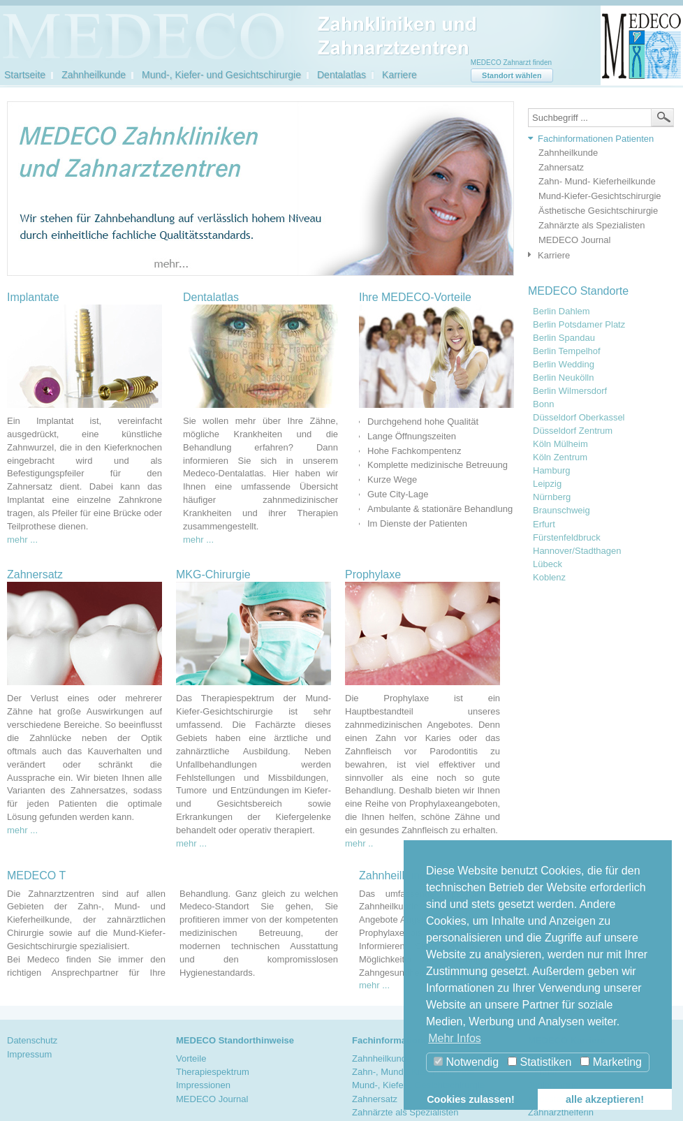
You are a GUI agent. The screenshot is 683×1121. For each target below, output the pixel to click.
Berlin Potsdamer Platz (579, 325)
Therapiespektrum (212, 1072)
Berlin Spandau (564, 338)
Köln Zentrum (560, 457)
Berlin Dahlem (561, 311)
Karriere (399, 74)
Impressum (29, 1054)
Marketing (611, 1062)
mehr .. (359, 843)
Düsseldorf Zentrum (572, 431)
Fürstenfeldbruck (567, 538)
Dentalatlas (341, 74)
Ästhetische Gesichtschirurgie (598, 210)
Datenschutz (32, 1040)
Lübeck (547, 564)
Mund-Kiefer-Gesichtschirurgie (599, 196)
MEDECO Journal (574, 240)
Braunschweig (561, 510)
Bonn (543, 404)
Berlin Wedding (563, 364)
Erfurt (544, 524)
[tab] (597, 139)
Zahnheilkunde (93, 74)
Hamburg (551, 471)
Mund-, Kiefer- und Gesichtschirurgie (221, 74)
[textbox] (601, 117)
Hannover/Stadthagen (577, 551)
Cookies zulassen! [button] (471, 1099)
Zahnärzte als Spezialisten (591, 225)
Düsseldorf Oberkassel (579, 418)
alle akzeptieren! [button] (605, 1099)
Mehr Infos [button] (454, 1038)
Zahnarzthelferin (561, 1112)
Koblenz (549, 578)
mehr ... (22, 539)
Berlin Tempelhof (567, 351)
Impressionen (203, 1085)
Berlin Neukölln (563, 378)
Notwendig (466, 1062)
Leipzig (547, 484)
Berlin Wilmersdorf (570, 391)
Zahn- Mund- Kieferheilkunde (597, 181)
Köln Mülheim (560, 444)
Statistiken (539, 1062)
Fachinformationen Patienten (596, 138)
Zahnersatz (561, 167)
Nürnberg (552, 497)
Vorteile (191, 1058)
